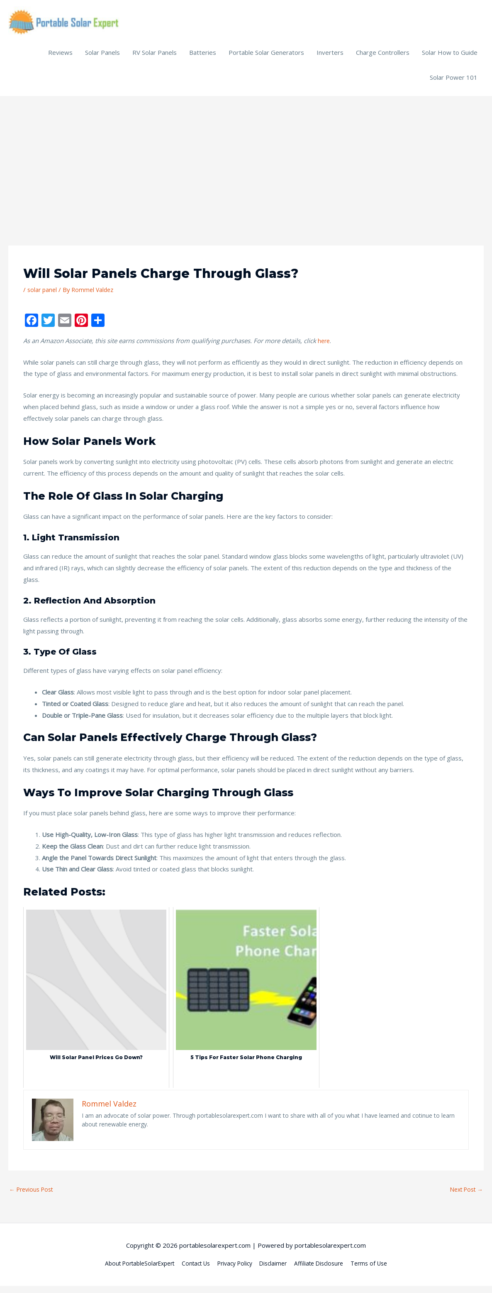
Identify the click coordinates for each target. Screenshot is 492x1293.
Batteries (202, 58)
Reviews (60, 58)
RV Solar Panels (154, 58)
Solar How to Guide (449, 58)
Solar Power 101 (453, 83)
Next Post (464, 1196)
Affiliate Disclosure (326, 1270)
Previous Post (33, 1196)
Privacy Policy (235, 1270)
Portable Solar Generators (266, 58)
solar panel (42, 295)
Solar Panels (102, 58)
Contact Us (192, 1270)
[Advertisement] (246, 164)
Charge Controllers (382, 58)
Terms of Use (381, 1270)
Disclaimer (277, 1270)
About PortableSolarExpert (129, 1270)
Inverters (330, 58)
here (324, 346)
